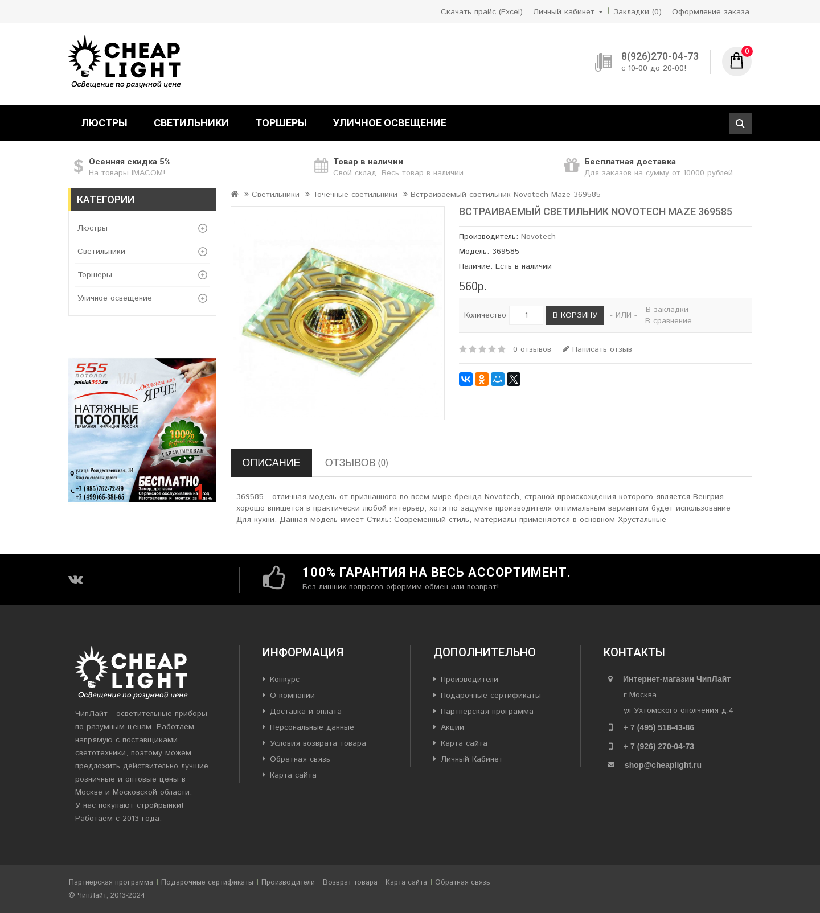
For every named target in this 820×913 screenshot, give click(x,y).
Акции (452, 727)
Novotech (538, 236)
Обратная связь (300, 759)
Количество (485, 315)
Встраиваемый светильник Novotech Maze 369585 (506, 194)
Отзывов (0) (356, 462)
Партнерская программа (487, 711)
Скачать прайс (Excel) (482, 12)
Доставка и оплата (306, 711)
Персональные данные (312, 727)
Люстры (104, 123)
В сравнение (668, 321)
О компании (292, 695)
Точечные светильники (355, 194)
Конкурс (285, 679)
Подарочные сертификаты (491, 695)
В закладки (667, 309)
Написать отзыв (597, 349)
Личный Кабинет (472, 759)
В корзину (575, 315)
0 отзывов (532, 349)
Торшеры (281, 123)
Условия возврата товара (318, 743)
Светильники (191, 123)
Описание (271, 462)
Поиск (740, 123)
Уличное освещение (389, 123)
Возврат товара (350, 882)
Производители (469, 679)
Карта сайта (293, 775)
